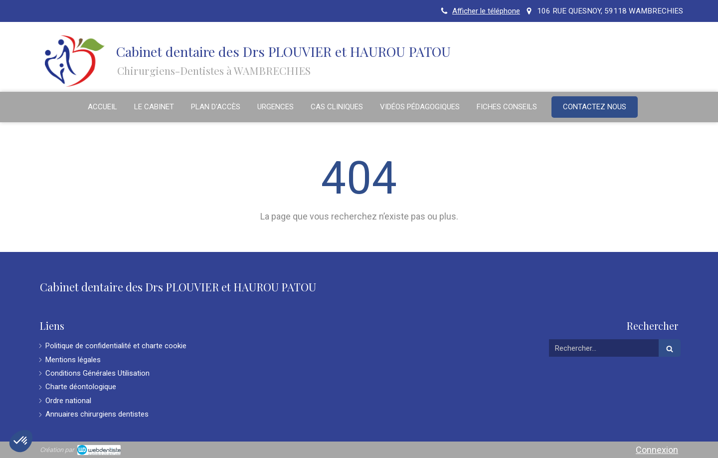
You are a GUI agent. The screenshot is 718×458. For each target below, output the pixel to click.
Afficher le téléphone (486, 10)
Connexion (657, 450)
